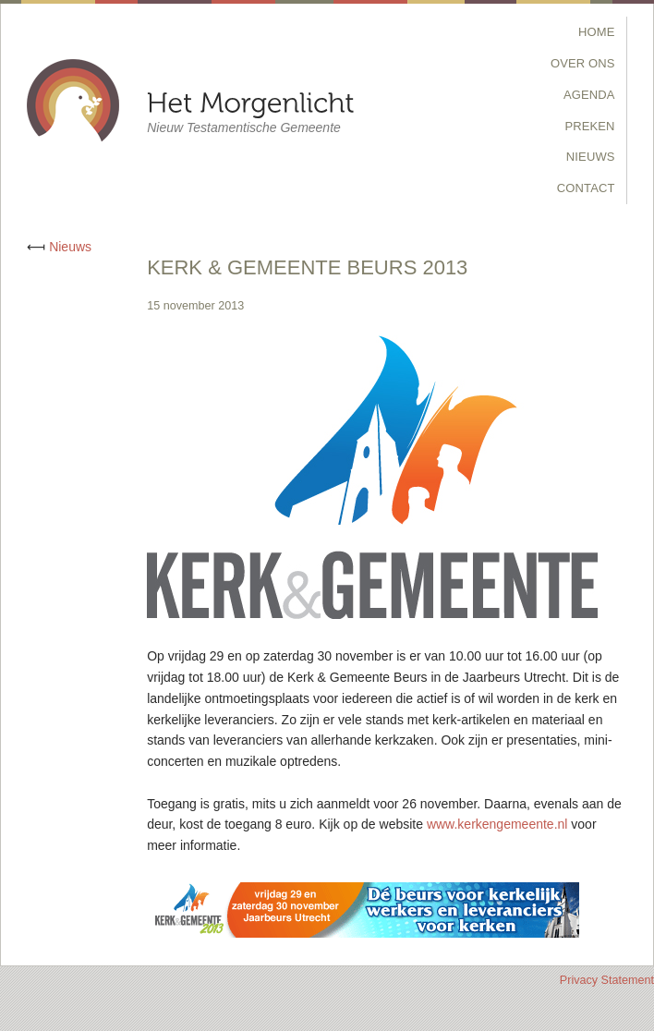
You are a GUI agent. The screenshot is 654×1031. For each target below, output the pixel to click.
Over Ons (583, 63)
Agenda (589, 95)
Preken (589, 126)
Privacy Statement (607, 980)
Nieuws (590, 157)
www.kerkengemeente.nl (497, 824)
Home (596, 32)
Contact (586, 188)
